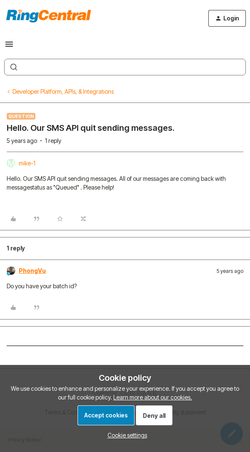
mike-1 (27, 163)
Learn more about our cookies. (152, 397)
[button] (9, 46)
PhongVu (32, 270)
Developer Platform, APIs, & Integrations (63, 91)
